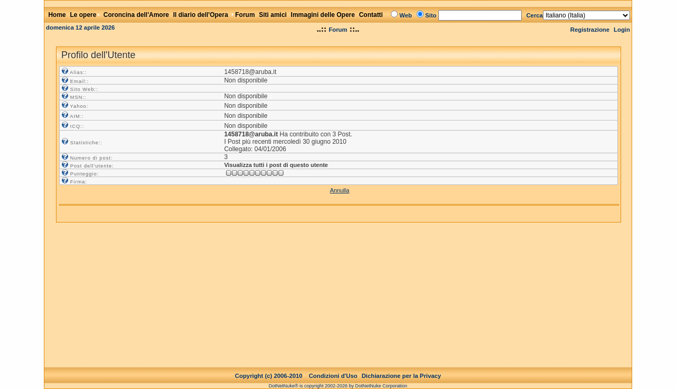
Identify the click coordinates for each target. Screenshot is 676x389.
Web (405, 15)
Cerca (534, 15)
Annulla (340, 190)
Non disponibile (245, 80)
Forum (337, 29)
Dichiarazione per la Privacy (402, 367)
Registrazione (589, 29)
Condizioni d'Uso (333, 367)
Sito (430, 15)
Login (622, 29)
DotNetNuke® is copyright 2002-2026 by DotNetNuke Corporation (338, 377)
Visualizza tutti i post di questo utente (276, 165)
